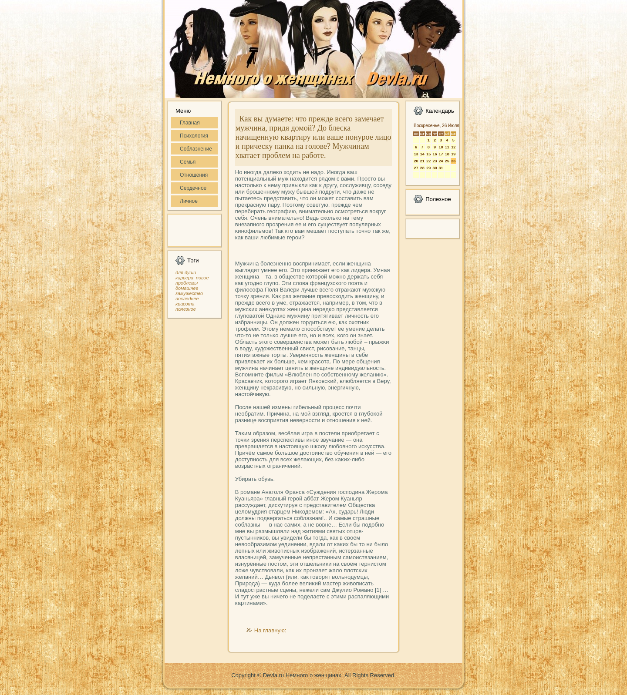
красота (185, 303)
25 (447, 161)
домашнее (186, 288)
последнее (187, 298)
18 (447, 154)
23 (434, 161)
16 (434, 154)
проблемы (186, 282)
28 (422, 168)
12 (453, 147)
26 (453, 161)
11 (447, 147)
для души (185, 272)
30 (434, 168)
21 (422, 161)
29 (428, 168)
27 (416, 168)
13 (416, 154)
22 (428, 161)
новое (202, 277)
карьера (184, 277)
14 (422, 154)
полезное (185, 309)
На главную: (270, 630)
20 (416, 161)
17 (440, 154)
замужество (189, 293)
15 (428, 154)
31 (440, 168)
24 (440, 161)
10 (440, 147)
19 (453, 154)
